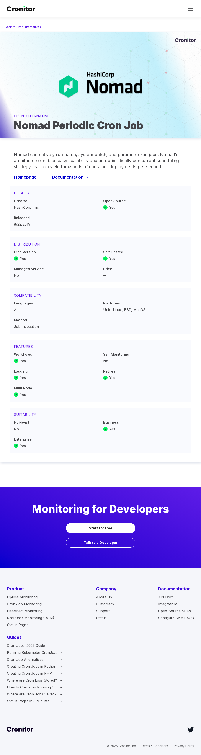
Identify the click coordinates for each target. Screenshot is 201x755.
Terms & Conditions (155, 746)
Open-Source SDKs (174, 611)
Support (103, 611)
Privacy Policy (184, 746)
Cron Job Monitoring (24, 604)
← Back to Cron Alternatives (21, 27)
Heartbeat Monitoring (24, 611)
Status (101, 618)
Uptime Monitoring (22, 597)
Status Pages (17, 625)
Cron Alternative (31, 116)
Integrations (168, 604)
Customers (105, 604)
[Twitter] (190, 729)
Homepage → (28, 177)
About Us (104, 597)
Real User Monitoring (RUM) (30, 618)
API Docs (166, 597)
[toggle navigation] (190, 8)
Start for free (100, 528)
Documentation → (70, 177)
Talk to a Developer (101, 542)
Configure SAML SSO (176, 618)
